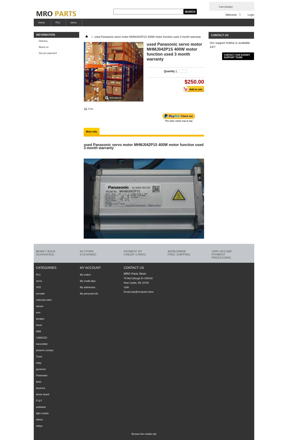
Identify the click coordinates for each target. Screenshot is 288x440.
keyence (40, 388)
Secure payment (48, 53)
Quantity (169, 71)
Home (41, 23)
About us (43, 47)
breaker (40, 318)
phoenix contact (44, 350)
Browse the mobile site (144, 434)
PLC (58, 22)
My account (90, 267)
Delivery (43, 41)
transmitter (42, 344)
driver (39, 325)
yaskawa (41, 407)
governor (41, 369)
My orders (85, 274)
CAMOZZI (41, 337)
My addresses (87, 287)
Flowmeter (41, 375)
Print (90, 109)
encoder (40, 293)
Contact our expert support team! (237, 56)
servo (74, 22)
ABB (38, 331)
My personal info (89, 293)
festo (38, 381)
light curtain (42, 413)
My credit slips (88, 281)
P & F (39, 400)
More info (91, 131)
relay (38, 362)
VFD (38, 287)
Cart (226, 6)
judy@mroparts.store (142, 291)
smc (38, 312)
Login (251, 14)
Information (45, 34)
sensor (39, 306)
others (39, 419)
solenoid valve (44, 300)
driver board (42, 394)
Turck (39, 356)
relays (39, 425)
